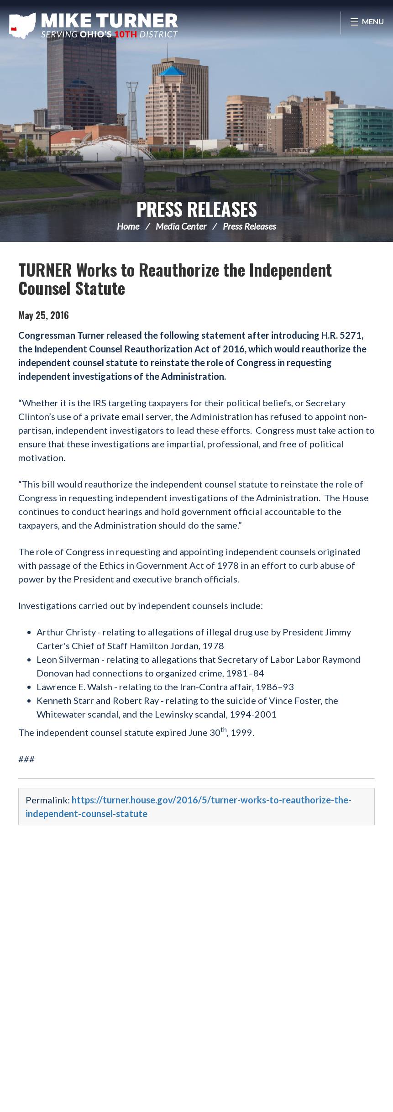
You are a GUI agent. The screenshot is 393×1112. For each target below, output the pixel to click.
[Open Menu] (367, 22)
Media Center (181, 225)
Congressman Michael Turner (93, 26)
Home (128, 225)
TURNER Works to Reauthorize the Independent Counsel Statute (175, 278)
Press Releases (196, 208)
